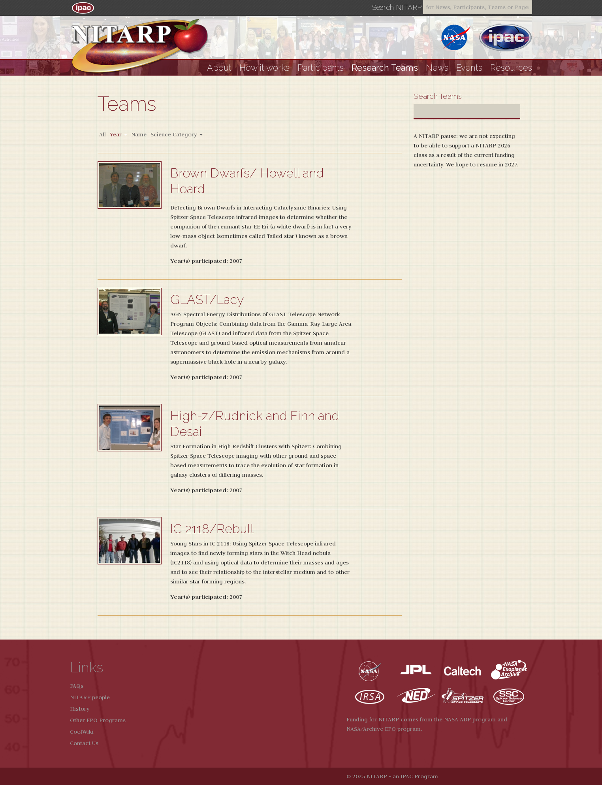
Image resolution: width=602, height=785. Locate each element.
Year (118, 134)
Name (139, 134)
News (437, 68)
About (219, 68)
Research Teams (385, 68)
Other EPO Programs (98, 720)
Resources (511, 68)
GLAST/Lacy (207, 299)
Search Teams (438, 96)
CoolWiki (82, 731)
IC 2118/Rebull (212, 528)
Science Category (176, 134)
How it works (264, 68)
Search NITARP (396, 7)
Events (469, 68)
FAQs (76, 685)
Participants (320, 68)
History (80, 708)
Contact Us (84, 743)
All (102, 134)
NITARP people (90, 697)
